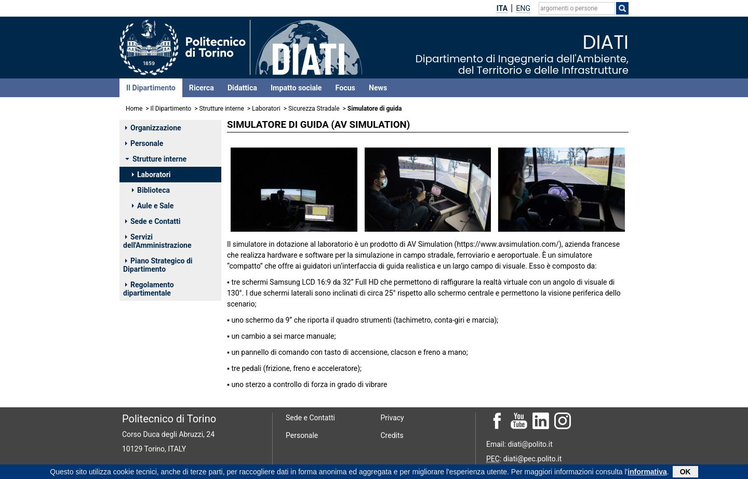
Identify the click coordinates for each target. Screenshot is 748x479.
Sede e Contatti (152, 221)
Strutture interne (221, 108)
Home (134, 108)
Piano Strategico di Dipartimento (157, 265)
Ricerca (201, 88)
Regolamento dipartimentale (148, 289)
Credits (392, 435)
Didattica (242, 88)
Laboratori (266, 108)
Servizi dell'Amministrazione (157, 241)
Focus (345, 88)
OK (685, 473)
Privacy (392, 418)
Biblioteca (151, 190)
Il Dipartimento (151, 88)
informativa (646, 473)
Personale (144, 143)
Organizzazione (153, 128)
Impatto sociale (296, 88)
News (378, 88)
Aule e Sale (152, 206)
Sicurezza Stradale (314, 108)
